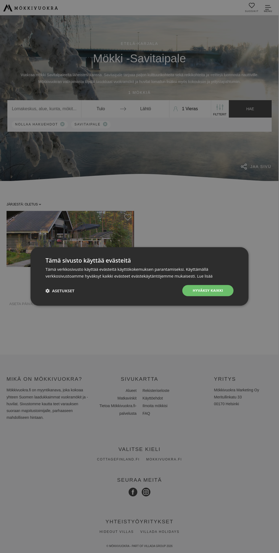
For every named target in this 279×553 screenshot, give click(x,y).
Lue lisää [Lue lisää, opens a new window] (205, 275)
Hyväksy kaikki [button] (206, 290)
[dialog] (139, 276)
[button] (60, 290)
